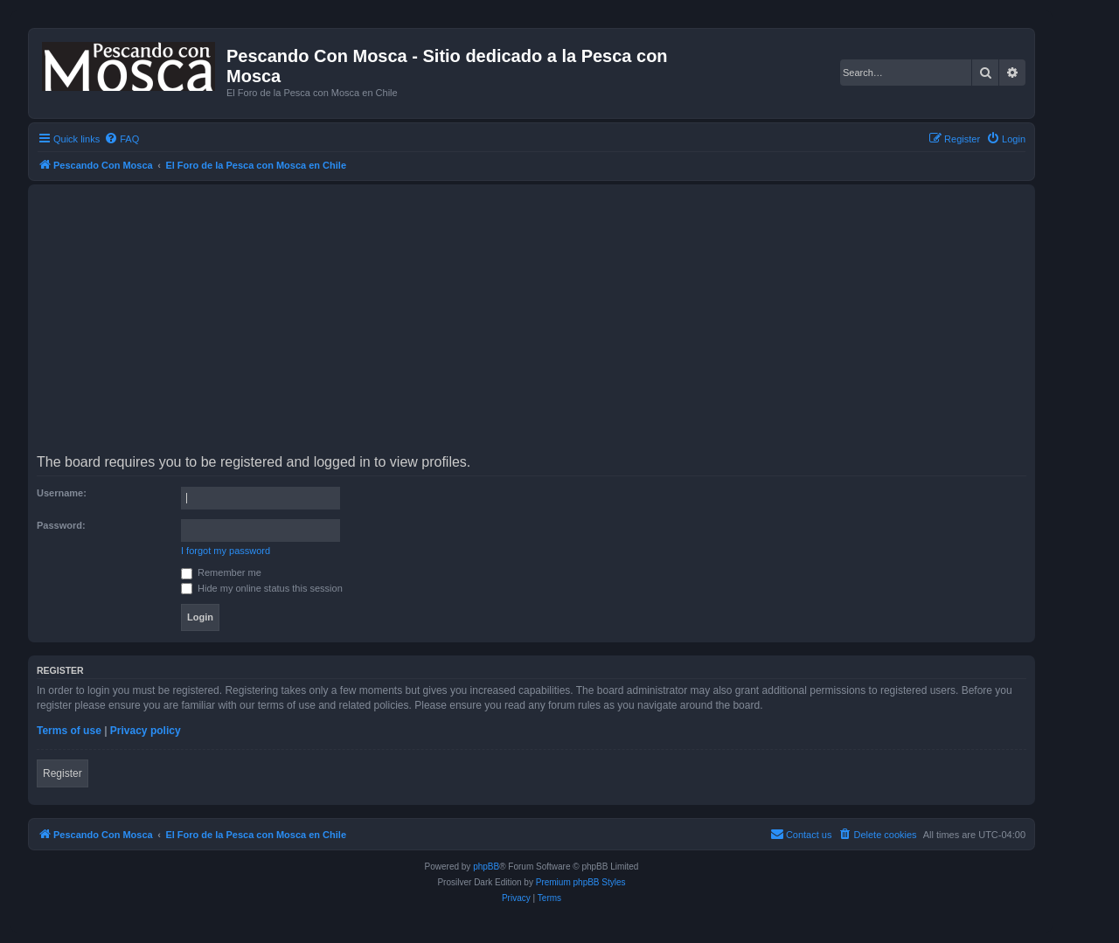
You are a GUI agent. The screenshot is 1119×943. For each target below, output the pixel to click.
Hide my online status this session (262, 588)
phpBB (486, 866)
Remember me (221, 572)
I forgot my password (225, 550)
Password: (61, 525)
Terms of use (69, 731)
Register (62, 773)
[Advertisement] (561, 325)
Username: (62, 493)
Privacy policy (145, 731)
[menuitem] (121, 138)
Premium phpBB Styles (581, 882)
